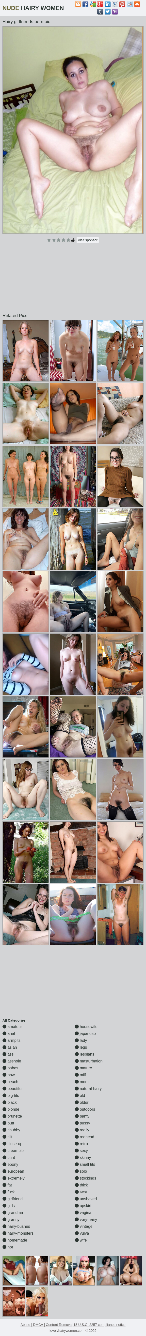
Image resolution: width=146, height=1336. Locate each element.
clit (7, 1137)
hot (7, 1247)
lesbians (84, 1054)
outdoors (85, 1109)
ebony (10, 1164)
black (9, 1102)
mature (83, 1068)
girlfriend (12, 1199)
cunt (8, 1157)
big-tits (10, 1095)
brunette (12, 1116)
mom (82, 1082)
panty (82, 1116)
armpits (11, 1040)
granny (10, 1219)
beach (10, 1082)
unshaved (86, 1199)
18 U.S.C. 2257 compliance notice (99, 1325)
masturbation (89, 1061)
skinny (83, 1157)
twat (81, 1192)
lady (81, 1040)
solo (81, 1171)
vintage (84, 1226)
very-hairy (86, 1219)
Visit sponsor (87, 240)
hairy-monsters (17, 1233)
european (13, 1171)
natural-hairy (88, 1089)
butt (8, 1123)
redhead (84, 1137)
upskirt (83, 1206)
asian (9, 1047)
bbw (8, 1075)
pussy (82, 1123)
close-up (12, 1144)
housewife (86, 1027)
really (82, 1130)
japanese (85, 1033)
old (80, 1095)
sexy (81, 1151)
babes (10, 1068)
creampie (13, 1151)
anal (8, 1033)
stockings (85, 1178)
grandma (12, 1213)
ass (8, 1054)
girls (8, 1206)
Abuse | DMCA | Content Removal (46, 1325)
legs (81, 1047)
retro (81, 1144)
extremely (13, 1178)
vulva (82, 1233)
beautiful (12, 1089)
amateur (12, 1027)
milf (80, 1075)
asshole (11, 1061)
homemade (14, 1240)
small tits (85, 1164)
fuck (8, 1192)
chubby (11, 1130)
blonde (10, 1109)
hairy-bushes (16, 1226)
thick (81, 1185)
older (82, 1102)
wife (81, 1240)
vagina (83, 1213)
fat (7, 1185)
